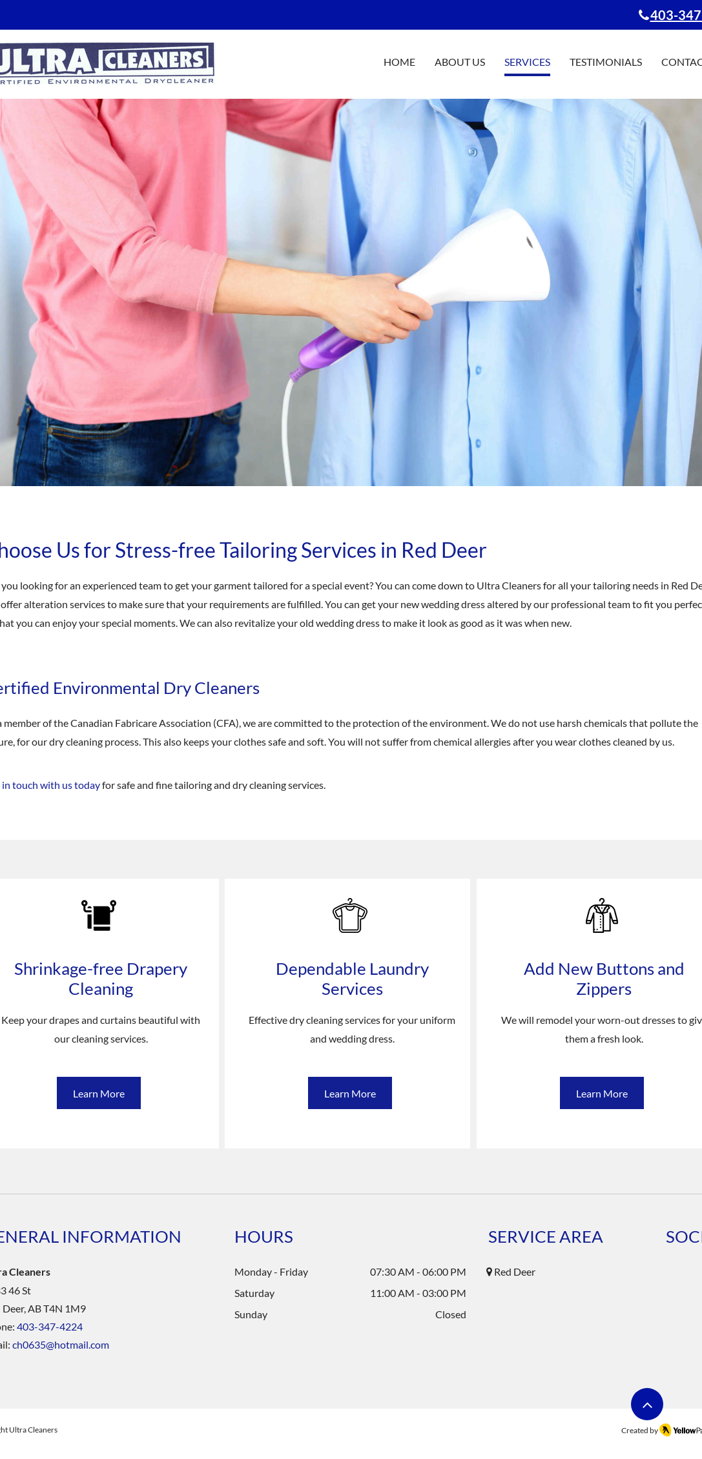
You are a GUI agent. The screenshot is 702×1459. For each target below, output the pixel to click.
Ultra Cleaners (33, 1429)
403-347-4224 (50, 1326)
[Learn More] (99, 1093)
